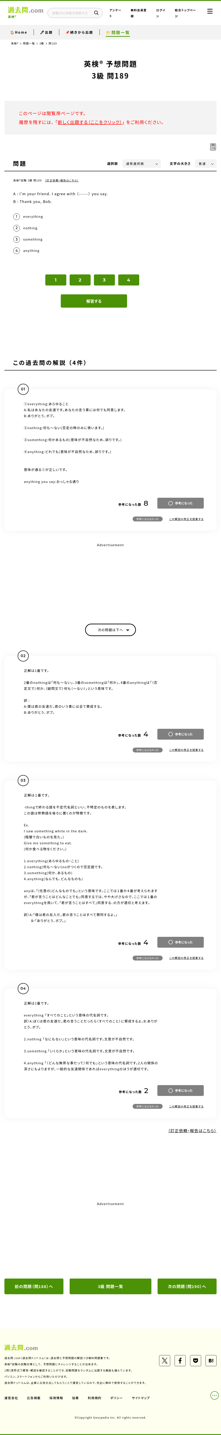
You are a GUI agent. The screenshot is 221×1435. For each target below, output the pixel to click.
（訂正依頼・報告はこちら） (62, 180)
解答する (94, 301)
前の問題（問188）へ (34, 1286)
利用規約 (94, 1398)
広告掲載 (34, 1398)
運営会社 (11, 1398)
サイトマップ (141, 1398)
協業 (75, 1398)
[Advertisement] (110, 579)
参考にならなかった (147, 519)
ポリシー (116, 1398)
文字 (180, 163)
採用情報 (56, 1398)
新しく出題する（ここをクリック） (90, 122)
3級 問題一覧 (110, 1286)
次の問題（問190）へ (187, 1286)
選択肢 (112, 163)
